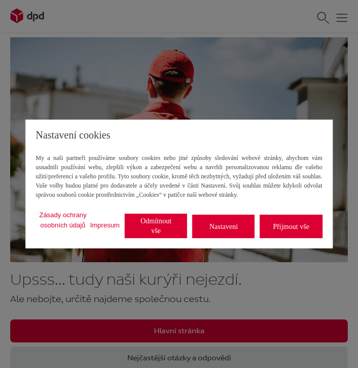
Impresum (105, 225)
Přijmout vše (291, 227)
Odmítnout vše (156, 226)
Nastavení (223, 227)
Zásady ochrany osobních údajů (63, 220)
